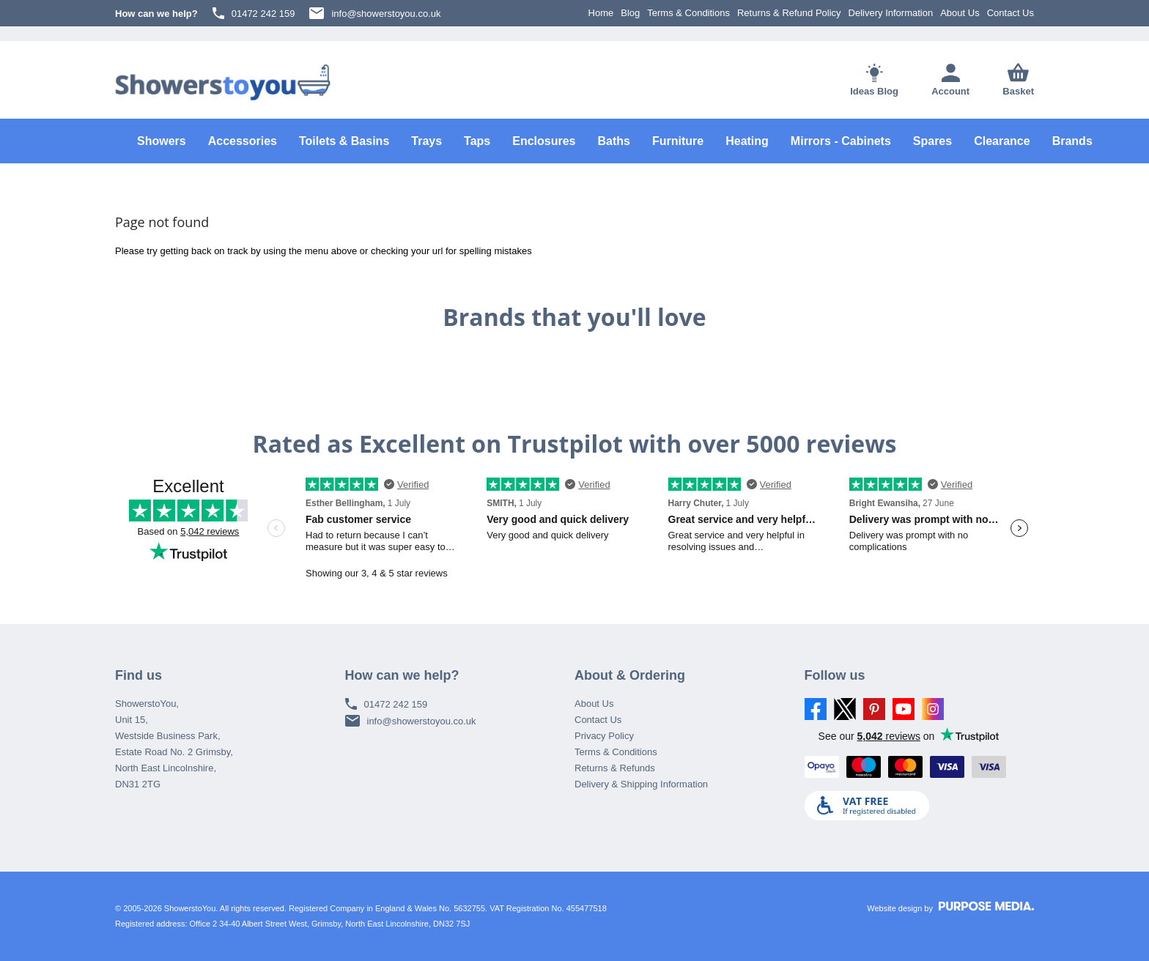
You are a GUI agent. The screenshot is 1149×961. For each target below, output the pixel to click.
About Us (959, 12)
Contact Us (1010, 12)
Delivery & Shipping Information (641, 784)
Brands (1072, 141)
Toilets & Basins (344, 141)
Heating (747, 141)
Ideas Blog (874, 80)
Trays (426, 141)
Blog (630, 12)
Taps (477, 141)
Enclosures (543, 141)
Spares (932, 141)
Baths (614, 141)
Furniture (677, 141)
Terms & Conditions (688, 12)
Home (601, 12)
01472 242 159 (254, 13)
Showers (161, 141)
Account (950, 80)
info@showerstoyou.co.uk (374, 13)
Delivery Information (891, 12)
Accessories (242, 141)
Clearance (1002, 141)
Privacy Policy (604, 735)
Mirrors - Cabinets (841, 141)
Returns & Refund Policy (789, 12)
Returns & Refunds (614, 768)
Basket (1018, 80)
